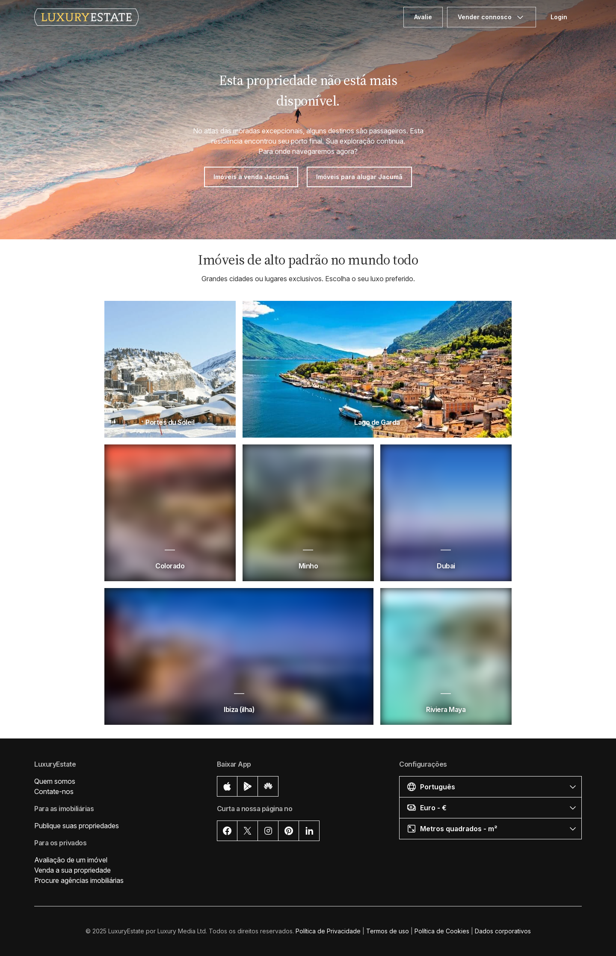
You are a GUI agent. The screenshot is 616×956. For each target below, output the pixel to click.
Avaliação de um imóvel (70, 860)
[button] (490, 786)
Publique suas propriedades (76, 825)
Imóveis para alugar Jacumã (359, 176)
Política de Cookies (442, 931)
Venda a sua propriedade (72, 870)
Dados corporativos (503, 931)
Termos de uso (387, 931)
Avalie (423, 17)
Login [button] (559, 17)
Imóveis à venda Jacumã (251, 176)
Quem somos (54, 781)
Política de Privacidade (328, 931)
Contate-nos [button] (54, 791)
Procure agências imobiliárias (79, 880)
